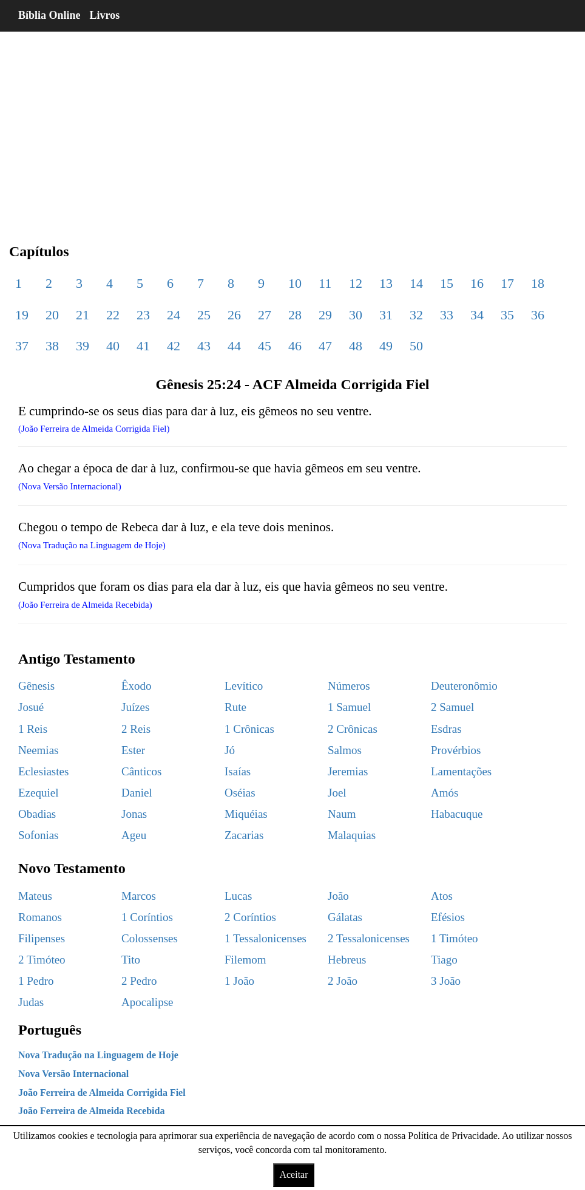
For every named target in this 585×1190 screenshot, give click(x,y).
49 (386, 345)
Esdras (446, 728)
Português (49, 1030)
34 (477, 314)
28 (295, 314)
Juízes (135, 707)
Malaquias (352, 835)
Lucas (238, 895)
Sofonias (38, 835)
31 (386, 314)
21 (82, 314)
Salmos (345, 750)
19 (22, 314)
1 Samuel (349, 707)
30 (355, 314)
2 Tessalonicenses (369, 938)
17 (507, 283)
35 (507, 314)
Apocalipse (147, 1002)
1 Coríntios (147, 917)
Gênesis (36, 685)
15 (446, 283)
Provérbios (456, 750)
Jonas (134, 813)
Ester (133, 750)
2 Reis (135, 728)
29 (325, 314)
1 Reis (32, 728)
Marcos (138, 895)
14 (416, 283)
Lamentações (461, 771)
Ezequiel (38, 792)
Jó (230, 750)
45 (264, 345)
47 (325, 345)
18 (537, 283)
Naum (342, 813)
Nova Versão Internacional (73, 1074)
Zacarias (244, 835)
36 (537, 314)
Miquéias (246, 813)
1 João (239, 980)
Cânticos (141, 771)
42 (173, 345)
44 (234, 345)
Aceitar (293, 1174)
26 (234, 314)
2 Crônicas (352, 728)
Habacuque (456, 813)
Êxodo (136, 685)
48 (355, 345)
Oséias (240, 792)
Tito (130, 959)
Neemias (38, 750)
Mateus (35, 895)
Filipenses (41, 938)
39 (82, 345)
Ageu (133, 835)
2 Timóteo (42, 959)
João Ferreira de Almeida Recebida (91, 1111)
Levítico (244, 685)
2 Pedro (139, 980)
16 (477, 283)
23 (143, 314)
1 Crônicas (249, 728)
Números (349, 685)
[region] (292, 127)
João (338, 895)
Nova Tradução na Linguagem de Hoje (98, 1055)
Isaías (238, 771)
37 (22, 345)
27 (264, 314)
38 (52, 345)
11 (325, 283)
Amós (444, 792)
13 (386, 283)
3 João (446, 980)
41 (143, 345)
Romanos (40, 917)
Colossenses (149, 938)
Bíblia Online (49, 15)
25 (204, 314)
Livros (105, 15)
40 (113, 345)
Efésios (448, 917)
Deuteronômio (464, 685)
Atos (442, 895)
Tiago (444, 959)
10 (295, 283)
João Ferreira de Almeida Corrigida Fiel (102, 1092)
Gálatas (345, 917)
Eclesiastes (43, 771)
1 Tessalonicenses (265, 938)
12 (355, 283)
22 (113, 314)
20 (52, 314)
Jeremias (348, 771)
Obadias (37, 813)
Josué (31, 707)
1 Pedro (36, 980)
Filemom (245, 959)
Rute (235, 707)
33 (446, 314)
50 (416, 345)
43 (204, 345)
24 (173, 314)
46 (295, 345)
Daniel (136, 792)
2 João (342, 980)
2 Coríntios (250, 917)
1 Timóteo (454, 938)
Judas (31, 1002)
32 (416, 314)
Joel (337, 792)
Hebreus (347, 959)
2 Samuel (452, 707)
